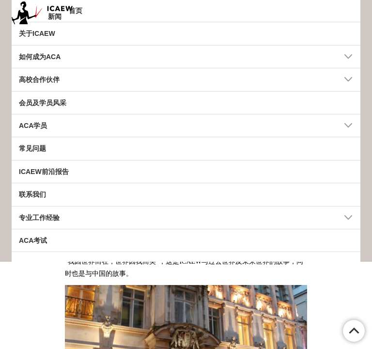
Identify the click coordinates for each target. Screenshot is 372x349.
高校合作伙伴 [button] (39, 79)
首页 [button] (75, 11)
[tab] (186, 11)
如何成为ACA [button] (40, 57)
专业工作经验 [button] (39, 218)
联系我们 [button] (32, 194)
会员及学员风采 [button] (42, 103)
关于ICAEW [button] (37, 33)
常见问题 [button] (32, 148)
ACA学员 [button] (33, 125)
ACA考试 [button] (33, 240)
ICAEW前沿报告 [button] (44, 171)
